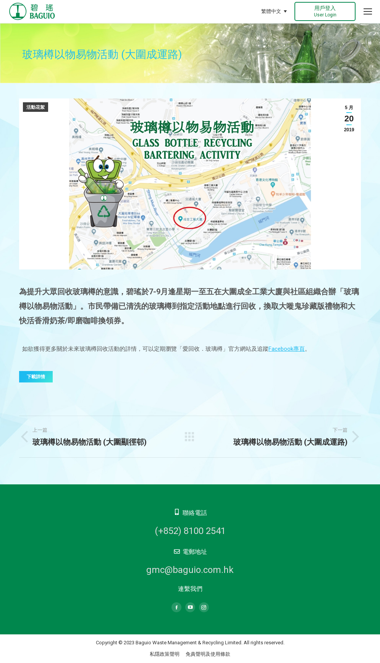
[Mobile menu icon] (367, 11)
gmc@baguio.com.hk (190, 569)
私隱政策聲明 (164, 654)
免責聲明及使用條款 (208, 654)
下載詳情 (36, 376)
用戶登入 (325, 11)
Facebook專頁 (286, 348)
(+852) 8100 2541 (190, 531)
